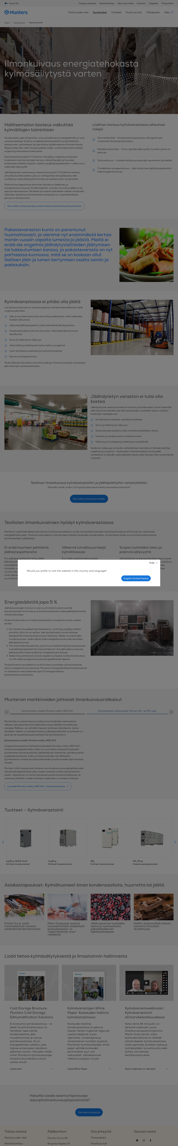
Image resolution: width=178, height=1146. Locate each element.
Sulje (153, 562)
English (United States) (136, 578)
